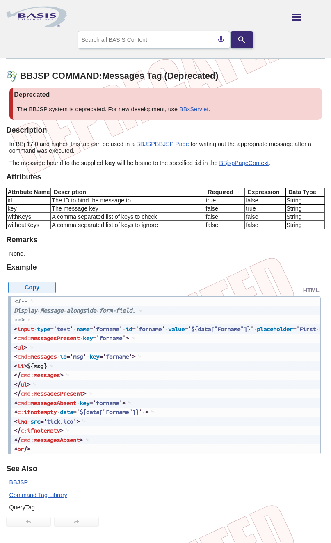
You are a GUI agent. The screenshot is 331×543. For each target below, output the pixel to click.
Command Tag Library (38, 495)
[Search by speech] (221, 40)
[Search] (241, 40)
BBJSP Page (172, 144)
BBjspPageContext (244, 163)
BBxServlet (193, 109)
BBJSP (145, 144)
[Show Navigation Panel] (309, 17)
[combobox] (154, 40)
